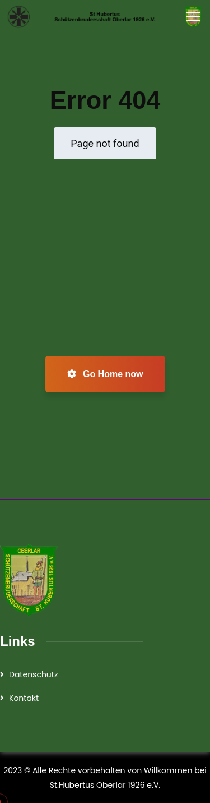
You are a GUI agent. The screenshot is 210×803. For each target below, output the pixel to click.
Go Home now (105, 374)
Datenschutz (33, 674)
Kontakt (24, 698)
